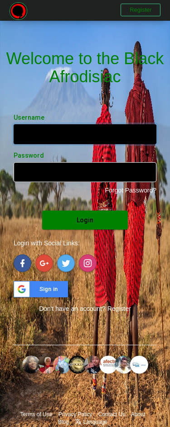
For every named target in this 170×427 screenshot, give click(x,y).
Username (29, 117)
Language (91, 422)
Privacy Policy (75, 414)
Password (29, 155)
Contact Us (111, 414)
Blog (63, 422)
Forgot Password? (130, 190)
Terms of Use (36, 414)
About (138, 414)
